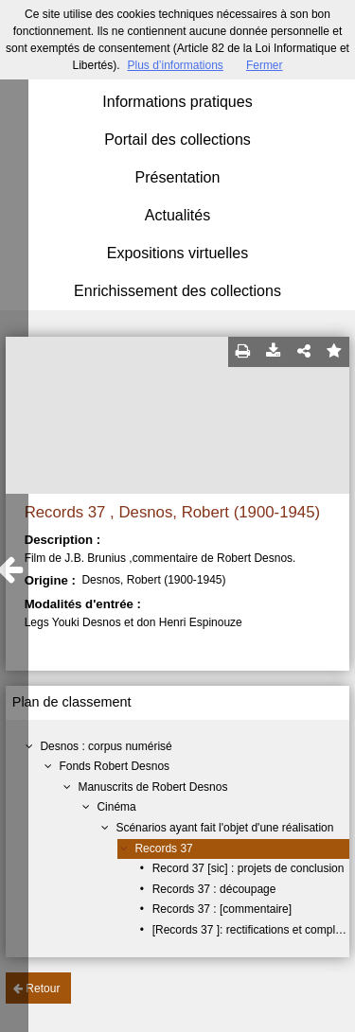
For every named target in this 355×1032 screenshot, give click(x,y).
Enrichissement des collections (177, 291)
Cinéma (116, 806)
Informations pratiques (177, 102)
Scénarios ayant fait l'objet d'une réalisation (224, 827)
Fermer (264, 65)
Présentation (178, 177)
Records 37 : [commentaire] (222, 909)
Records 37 (163, 848)
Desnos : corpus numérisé (105, 746)
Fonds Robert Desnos (114, 766)
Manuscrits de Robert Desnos (152, 787)
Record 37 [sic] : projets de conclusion (248, 868)
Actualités (177, 215)
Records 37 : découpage (214, 889)
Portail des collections (177, 139)
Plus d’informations (174, 65)
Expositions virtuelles (177, 253)
